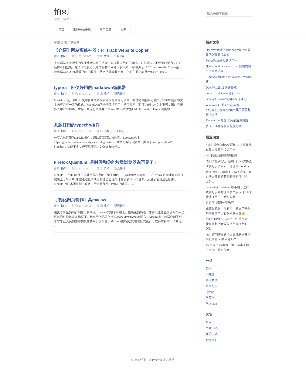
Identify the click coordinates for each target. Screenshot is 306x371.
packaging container (218, 187)
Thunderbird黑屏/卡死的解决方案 (227, 120)
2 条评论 (119, 56)
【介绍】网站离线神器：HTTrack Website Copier (101, 50)
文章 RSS (212, 328)
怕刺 (61, 11)
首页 (61, 29)
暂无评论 (119, 93)
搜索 (248, 13)
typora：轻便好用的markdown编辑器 (90, 87)
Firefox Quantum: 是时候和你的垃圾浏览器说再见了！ (106, 162)
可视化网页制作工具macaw (80, 199)
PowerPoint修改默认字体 (221, 60)
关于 (123, 29)
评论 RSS (212, 333)
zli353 (209, 208)
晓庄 (209, 172)
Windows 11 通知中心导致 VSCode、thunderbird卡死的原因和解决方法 (228, 110)
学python (211, 303)
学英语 (210, 297)
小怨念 (210, 274)
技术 (106, 56)
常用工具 (106, 29)
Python (210, 291)
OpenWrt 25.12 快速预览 (221, 87)
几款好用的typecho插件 (77, 125)
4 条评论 (119, 130)
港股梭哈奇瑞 (82, 29)
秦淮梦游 (212, 280)
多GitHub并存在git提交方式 (224, 126)
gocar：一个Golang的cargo (222, 93)
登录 (209, 322)
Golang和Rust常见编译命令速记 (226, 99)
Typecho (211, 339)
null (208, 234)
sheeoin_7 (212, 245)
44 (207, 155)
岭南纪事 (212, 286)
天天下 (210, 202)
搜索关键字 (205, 10)
